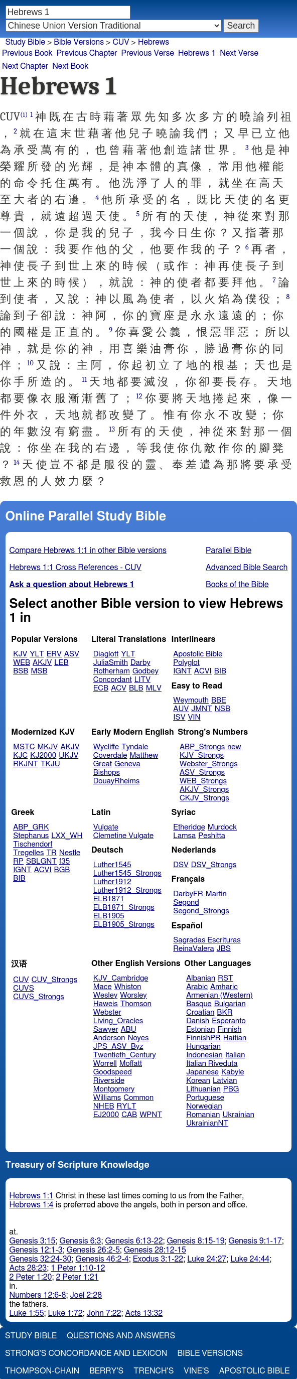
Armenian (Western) (219, 995)
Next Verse (239, 53)
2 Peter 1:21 (77, 1277)
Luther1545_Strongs (127, 873)
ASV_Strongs (202, 772)
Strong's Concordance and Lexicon (86, 1353)
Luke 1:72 (65, 1313)
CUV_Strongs (54, 980)
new (234, 747)
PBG (231, 1089)
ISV (179, 717)
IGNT (182, 671)
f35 (64, 861)
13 (112, 429)
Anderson (109, 1038)
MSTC (24, 747)
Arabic (197, 987)
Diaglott (105, 654)
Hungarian (203, 1046)
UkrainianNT (207, 1123)
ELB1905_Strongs (124, 924)
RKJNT (25, 764)
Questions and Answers (121, 1336)
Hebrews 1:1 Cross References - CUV (75, 568)
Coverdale (110, 755)
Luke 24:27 (206, 1259)
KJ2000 (43, 755)
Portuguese (205, 1097)
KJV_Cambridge (120, 978)
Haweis (105, 1004)
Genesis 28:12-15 (155, 1250)
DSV (181, 865)
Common (138, 1097)
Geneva (127, 764)
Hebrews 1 (197, 53)
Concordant (112, 679)
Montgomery (114, 1089)
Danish (197, 1021)
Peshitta (211, 836)
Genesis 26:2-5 (93, 1250)
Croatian (200, 1012)
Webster (107, 1012)
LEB (61, 662)
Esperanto (229, 1021)
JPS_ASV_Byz (118, 1046)
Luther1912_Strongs (127, 890)
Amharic (224, 987)
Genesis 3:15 (33, 1241)
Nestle (69, 853)
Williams (107, 1097)
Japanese (202, 1072)
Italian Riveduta (211, 1063)
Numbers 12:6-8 (38, 1295)
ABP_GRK (31, 827)
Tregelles (28, 853)
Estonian (200, 1029)
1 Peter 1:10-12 (78, 1268)
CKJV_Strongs (204, 798)
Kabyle (232, 1072)
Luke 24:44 (249, 1259)
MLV (154, 688)
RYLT (126, 1106)
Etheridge (189, 827)
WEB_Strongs (203, 781)
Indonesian (204, 1055)
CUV (21, 980)
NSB (222, 709)
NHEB (103, 1106)
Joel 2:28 (86, 1295)
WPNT (150, 1115)
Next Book (70, 66)
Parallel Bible (228, 550)
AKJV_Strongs (204, 789)
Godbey (145, 671)
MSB (39, 671)
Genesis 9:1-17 (255, 1241)
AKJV (42, 662)
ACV (118, 688)
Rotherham (111, 671)
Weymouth (191, 700)
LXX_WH (66, 836)
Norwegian (204, 1106)
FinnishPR (203, 1038)
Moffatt (130, 1063)
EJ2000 (106, 1115)
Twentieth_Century (124, 1055)
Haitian (235, 1038)
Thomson (136, 1004)
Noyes (137, 1038)
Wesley (105, 995)
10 (30, 363)
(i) (24, 114)
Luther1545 (112, 865)
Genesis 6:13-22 (134, 1241)
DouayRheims (116, 781)
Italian (235, 1055)
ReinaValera (193, 948)
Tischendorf (32, 844)
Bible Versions (79, 42)
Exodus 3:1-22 (158, 1259)
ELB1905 (108, 916)
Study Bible (25, 42)
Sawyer (105, 1029)
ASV (71, 654)
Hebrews (153, 42)
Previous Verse (147, 53)
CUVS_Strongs (38, 997)
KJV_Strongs (202, 755)
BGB (62, 870)
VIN (194, 717)
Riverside (108, 1080)
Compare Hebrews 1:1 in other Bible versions (88, 550)
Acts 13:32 (144, 1313)
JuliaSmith (110, 662)
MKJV (48, 747)
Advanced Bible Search (246, 568)
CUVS (23, 988)
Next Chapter (25, 66)
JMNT (201, 709)
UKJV (68, 755)
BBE (218, 700)
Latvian (225, 1080)
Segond (186, 902)
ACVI (203, 671)
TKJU (50, 764)
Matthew (143, 755)
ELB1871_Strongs (124, 907)
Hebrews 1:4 (32, 1205)
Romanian (203, 1115)
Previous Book (27, 53)
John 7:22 (104, 1313)
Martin (216, 894)
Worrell (105, 1063)
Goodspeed (112, 1072)
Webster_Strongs (209, 764)
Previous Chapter (87, 53)
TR (51, 853)
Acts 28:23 (28, 1268)
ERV (54, 654)
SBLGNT (41, 861)
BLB (136, 688)
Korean (198, 1080)
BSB (20, 671)
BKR (224, 1012)
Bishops (106, 772)
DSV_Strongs (214, 865)
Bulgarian (230, 1004)
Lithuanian (203, 1089)
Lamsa (184, 836)
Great (102, 764)
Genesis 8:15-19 (196, 1241)
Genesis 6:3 (80, 1241)
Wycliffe (106, 747)
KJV (20, 654)
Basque (199, 1004)
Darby (140, 662)
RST (225, 978)
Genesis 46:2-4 (101, 1259)
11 (84, 379)
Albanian (200, 978)
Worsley (133, 995)
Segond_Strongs (201, 911)
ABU (128, 1029)
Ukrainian (238, 1115)
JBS (224, 948)
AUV (181, 709)
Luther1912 (112, 882)
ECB (100, 688)
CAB (129, 1115)
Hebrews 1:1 (32, 1196)
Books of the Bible (237, 585)
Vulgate (105, 827)
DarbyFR (188, 894)
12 (139, 396)
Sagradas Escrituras (206, 940)
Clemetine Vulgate (123, 836)
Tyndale (134, 747)
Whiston (127, 987)
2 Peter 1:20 (31, 1277)
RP (18, 861)
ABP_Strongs (202, 747)
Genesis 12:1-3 (36, 1250)
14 (17, 462)
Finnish (230, 1029)
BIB (220, 671)
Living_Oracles (118, 1021)
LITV (142, 679)
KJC (20, 755)
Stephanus (31, 836)
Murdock (222, 827)
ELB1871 (108, 899)
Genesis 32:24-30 (41, 1259)
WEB (21, 662)
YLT (37, 654)
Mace (102, 987)
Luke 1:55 (27, 1313)
